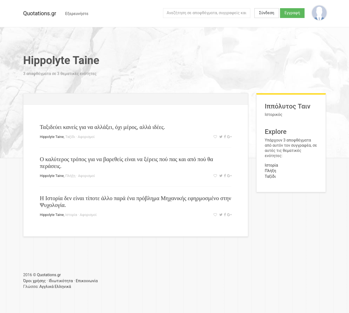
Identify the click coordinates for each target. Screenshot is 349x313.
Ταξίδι (70, 137)
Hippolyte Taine (52, 137)
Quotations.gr (39, 13)
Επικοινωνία (87, 281)
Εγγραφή (292, 13)
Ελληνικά (63, 286)
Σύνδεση (266, 13)
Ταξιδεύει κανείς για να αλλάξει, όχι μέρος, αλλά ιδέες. (102, 127)
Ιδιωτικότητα (61, 281)
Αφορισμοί (86, 137)
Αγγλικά (46, 286)
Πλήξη (70, 176)
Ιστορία (71, 215)
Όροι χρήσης (34, 281)
